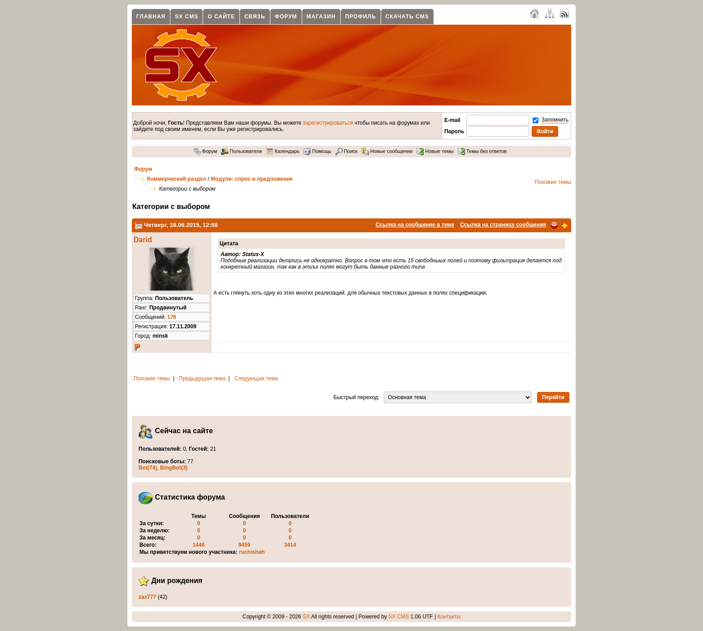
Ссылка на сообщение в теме (415, 225)
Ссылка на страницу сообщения (503, 225)
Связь (254, 16)
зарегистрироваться (328, 123)
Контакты (448, 617)
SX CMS (186, 16)
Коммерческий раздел (176, 179)
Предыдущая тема (202, 378)
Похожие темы (553, 182)
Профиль (360, 16)
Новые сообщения (387, 151)
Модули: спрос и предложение (252, 179)
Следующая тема (256, 378)
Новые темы (435, 151)
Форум (286, 16)
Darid (143, 240)
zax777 (147, 597)
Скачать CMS (407, 16)
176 (171, 317)
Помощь (317, 151)
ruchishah (252, 552)
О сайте (221, 16)
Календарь (282, 151)
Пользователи (241, 151)
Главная (150, 16)
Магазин (321, 16)
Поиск (346, 151)
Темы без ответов (482, 151)
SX (306, 617)
